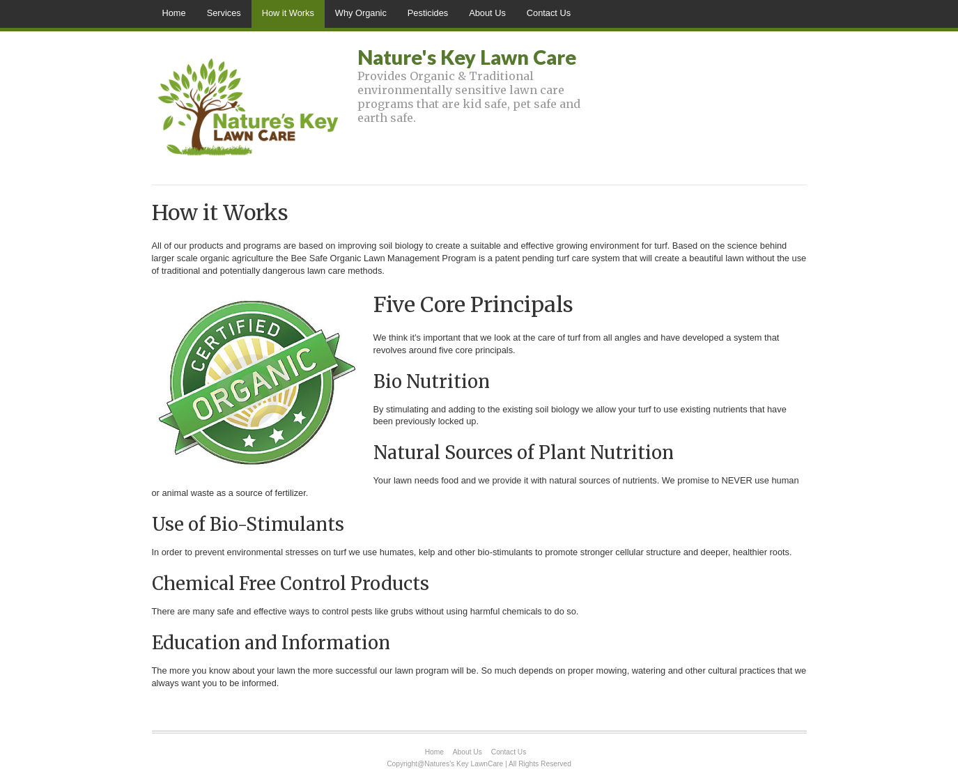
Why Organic (361, 13)
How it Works (288, 13)
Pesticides (428, 13)
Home (174, 13)
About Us (487, 13)
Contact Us (549, 13)
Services (224, 13)
